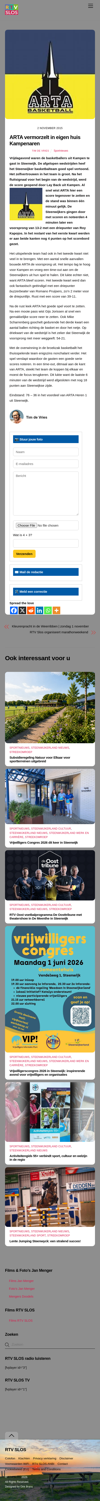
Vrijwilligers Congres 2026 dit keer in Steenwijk (44, 842)
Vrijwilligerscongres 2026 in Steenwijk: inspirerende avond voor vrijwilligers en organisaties (47, 1072)
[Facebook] (14, 610)
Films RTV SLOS (19, 1320)
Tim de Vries (40, 150)
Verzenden (24, 554)
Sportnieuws (61, 150)
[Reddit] (31, 610)
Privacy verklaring (44, 1458)
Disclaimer (66, 1458)
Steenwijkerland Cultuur (51, 828)
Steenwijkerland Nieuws (50, 747)
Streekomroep (21, 752)
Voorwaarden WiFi (17, 1463)
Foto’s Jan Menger (20, 1288)
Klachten (24, 1458)
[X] (22, 610)
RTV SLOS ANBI (43, 1463)
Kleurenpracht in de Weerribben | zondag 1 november (50, 626)
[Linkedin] (39, 610)
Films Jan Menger (19, 1281)
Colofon (10, 1458)
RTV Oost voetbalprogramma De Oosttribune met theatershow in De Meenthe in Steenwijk (46, 916)
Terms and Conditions (46, 1469)
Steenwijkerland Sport (28, 1235)
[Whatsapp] (48, 610)
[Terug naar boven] (11, 1435)
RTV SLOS (14, 1477)
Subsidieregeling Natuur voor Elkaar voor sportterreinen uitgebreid (40, 759)
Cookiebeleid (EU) (17, 1469)
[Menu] (90, 6)
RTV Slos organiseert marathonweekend (59, 632)
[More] (56, 610)
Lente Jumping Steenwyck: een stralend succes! (45, 1241)
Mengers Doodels (19, 1296)
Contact (62, 1463)
